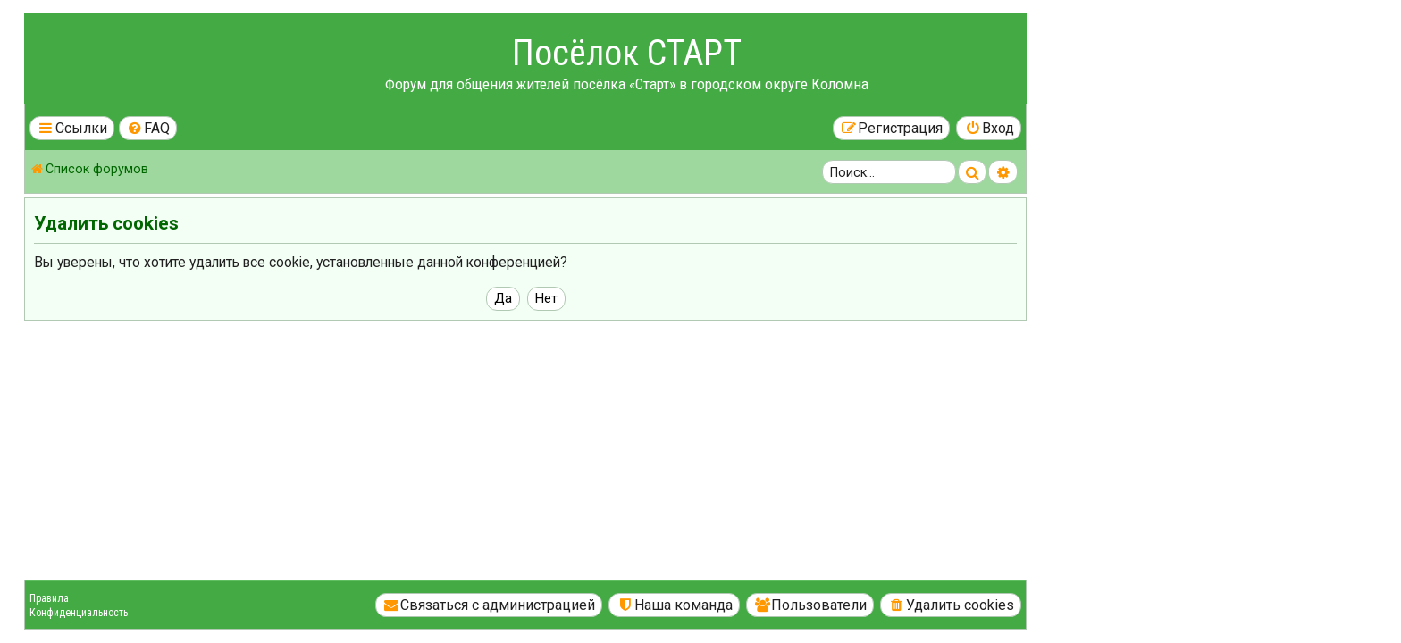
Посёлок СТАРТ (802, 53)
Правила (224, 598)
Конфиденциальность (254, 612)
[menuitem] (323, 128)
